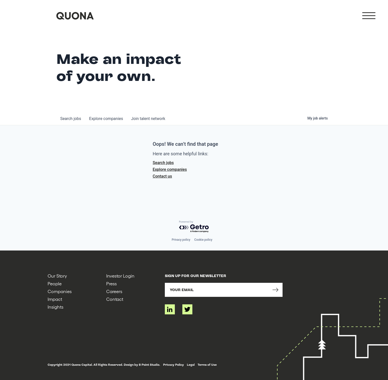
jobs (70, 118)
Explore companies (170, 169)
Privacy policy (181, 239)
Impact (55, 299)
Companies (60, 291)
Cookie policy (203, 239)
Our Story (57, 275)
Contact (114, 299)
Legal (191, 364)
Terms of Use (207, 364)
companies (106, 118)
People (55, 283)
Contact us (162, 176)
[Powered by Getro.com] (194, 227)
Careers (114, 291)
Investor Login (120, 275)
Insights (55, 306)
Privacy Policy (173, 364)
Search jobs (163, 162)
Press (111, 283)
